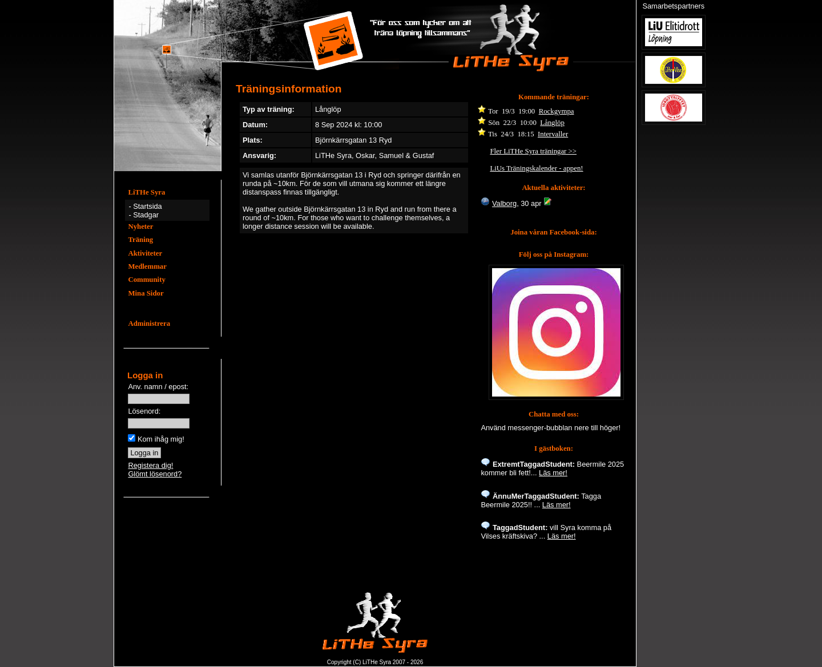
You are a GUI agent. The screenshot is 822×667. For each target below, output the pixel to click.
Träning (140, 240)
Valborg (504, 203)
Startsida (147, 206)
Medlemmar (147, 266)
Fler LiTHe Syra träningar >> (533, 151)
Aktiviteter (145, 253)
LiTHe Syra (146, 192)
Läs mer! (553, 472)
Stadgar (146, 215)
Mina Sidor (145, 293)
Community (146, 280)
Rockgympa (556, 111)
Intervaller (553, 134)
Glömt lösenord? (155, 474)
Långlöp (552, 123)
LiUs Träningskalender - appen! (536, 168)
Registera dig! (150, 465)
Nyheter (140, 227)
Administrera (149, 324)
